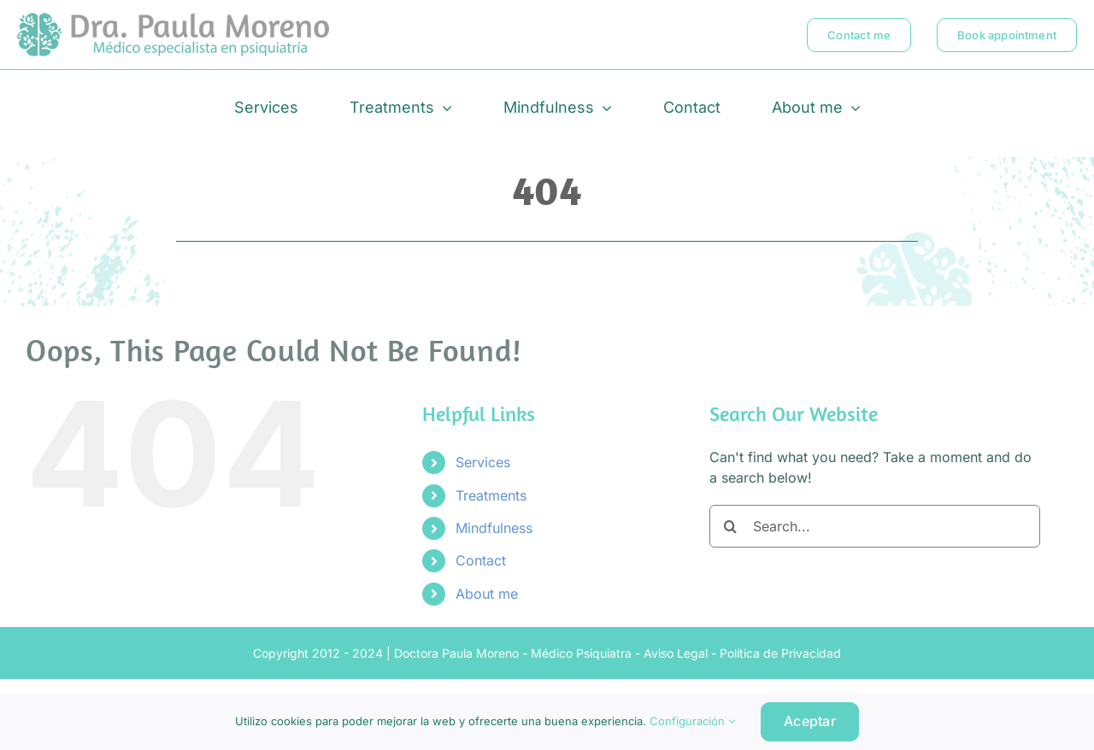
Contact (481, 560)
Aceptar (810, 720)
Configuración (692, 721)
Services (483, 462)
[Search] (730, 526)
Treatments (491, 495)
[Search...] (874, 526)
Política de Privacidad (780, 653)
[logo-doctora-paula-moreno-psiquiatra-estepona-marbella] (173, 19)
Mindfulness (494, 527)
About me (487, 593)
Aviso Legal (676, 653)
